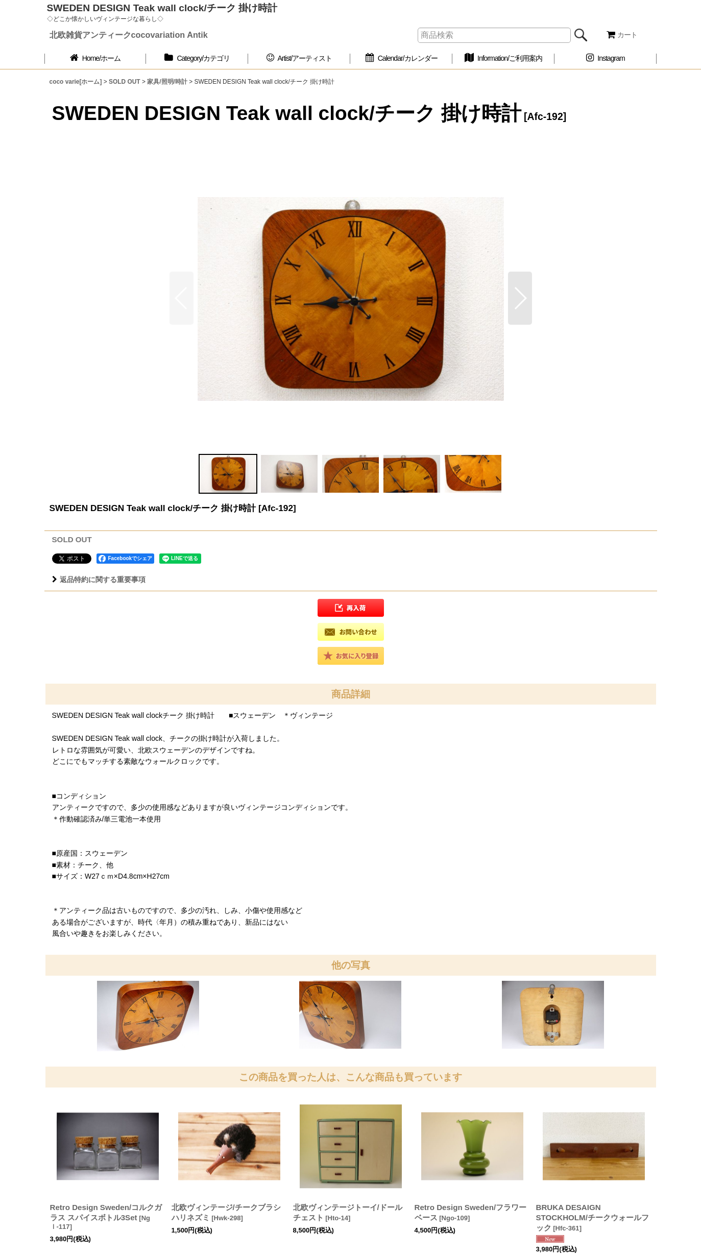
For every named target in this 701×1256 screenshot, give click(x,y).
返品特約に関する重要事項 (99, 579)
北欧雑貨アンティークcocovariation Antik (129, 34)
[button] (520, 298)
